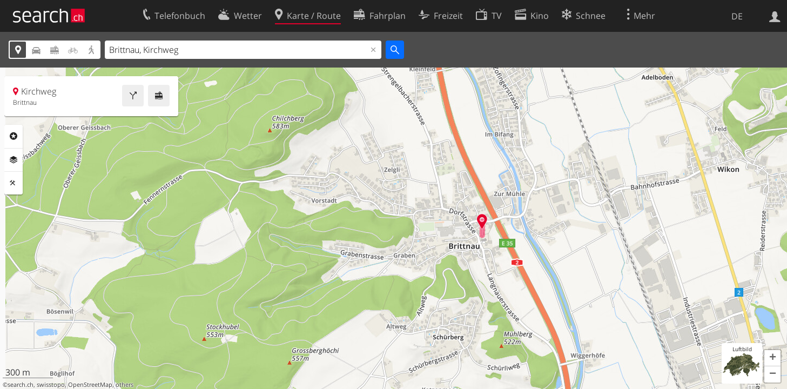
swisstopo (51, 384)
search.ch (20, 384)
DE (737, 16)
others (124, 384)
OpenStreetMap (90, 384)
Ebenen (13, 160)
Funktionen (13, 183)
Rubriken (13, 136)
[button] (772, 358)
